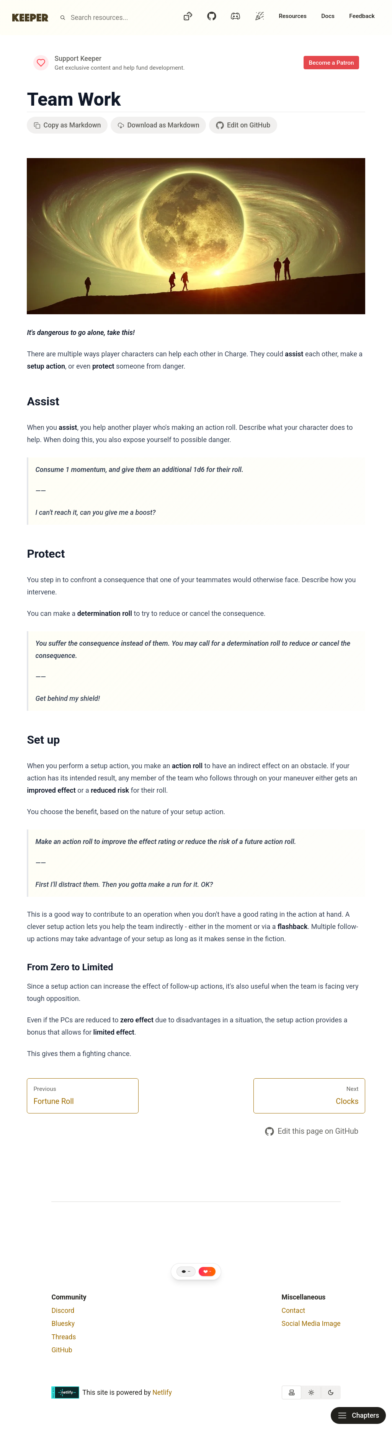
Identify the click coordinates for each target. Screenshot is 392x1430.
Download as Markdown (158, 125)
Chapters (358, 1415)
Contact (293, 1310)
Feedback (362, 16)
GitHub (61, 1350)
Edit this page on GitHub (311, 1131)
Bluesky (63, 1323)
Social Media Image (311, 1323)
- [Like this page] (210, 1271)
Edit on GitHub (243, 125)
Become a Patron (331, 62)
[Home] (30, 17)
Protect (46, 553)
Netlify (162, 1392)
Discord (62, 1310)
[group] (311, 1392)
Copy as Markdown (67, 125)
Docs (328, 16)
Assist (43, 401)
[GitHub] (211, 17)
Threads (63, 1337)
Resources (293, 16)
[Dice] (188, 17)
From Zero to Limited (70, 967)
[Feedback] (362, 17)
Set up (43, 739)
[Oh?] (259, 16)
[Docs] (328, 17)
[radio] (291, 1392)
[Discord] (235, 17)
